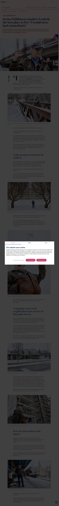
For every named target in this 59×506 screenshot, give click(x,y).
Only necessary (31, 260)
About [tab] (46, 242)
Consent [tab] (13, 242)
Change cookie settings (19, 260)
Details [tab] (29, 242)
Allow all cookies (41, 260)
